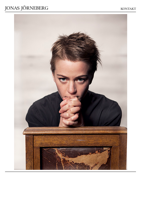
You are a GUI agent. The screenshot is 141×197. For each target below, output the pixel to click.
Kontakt (128, 9)
